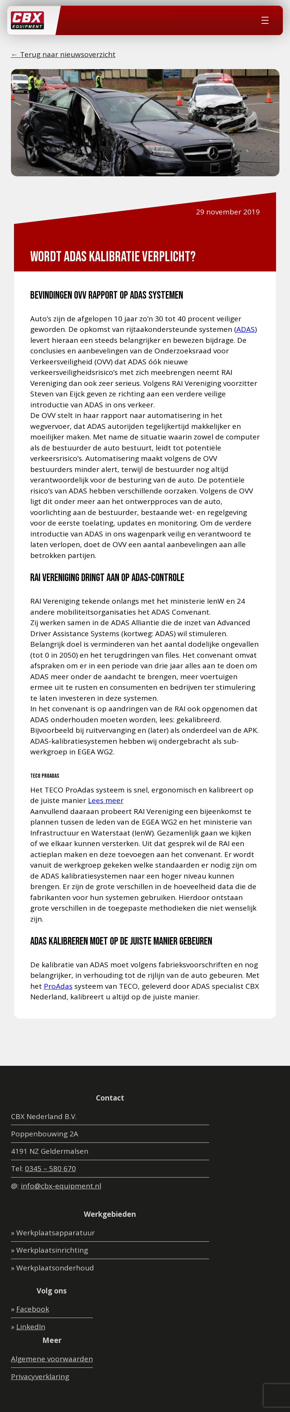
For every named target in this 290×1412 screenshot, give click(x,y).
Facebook (32, 1309)
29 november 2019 (228, 212)
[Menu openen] (265, 20)
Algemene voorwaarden (52, 1359)
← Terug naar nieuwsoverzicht (63, 54)
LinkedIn (30, 1327)
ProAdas (58, 986)
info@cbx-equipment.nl (61, 1186)
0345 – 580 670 (50, 1168)
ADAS (245, 329)
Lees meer (105, 800)
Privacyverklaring (40, 1376)
